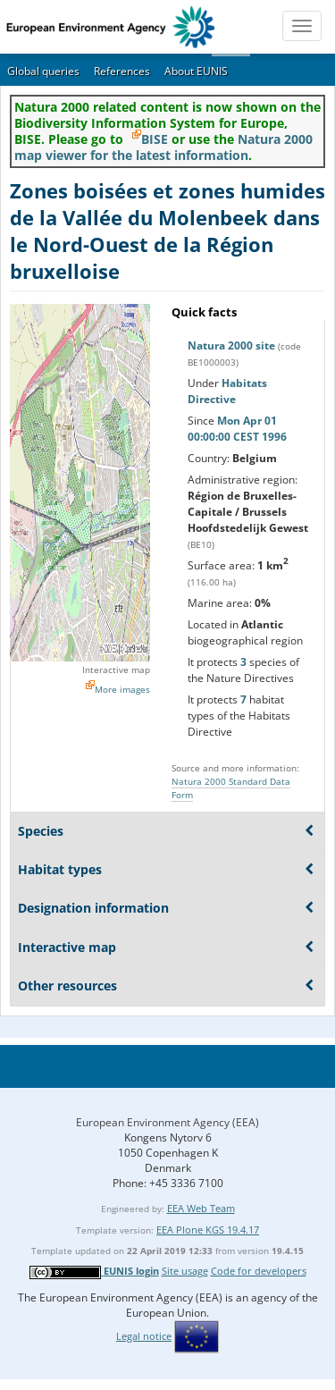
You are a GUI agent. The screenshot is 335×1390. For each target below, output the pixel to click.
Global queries (43, 71)
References (122, 71)
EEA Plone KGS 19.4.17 (207, 1229)
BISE (154, 139)
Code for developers (258, 1270)
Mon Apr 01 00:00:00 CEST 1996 (237, 428)
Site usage (185, 1270)
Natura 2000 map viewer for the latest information (163, 147)
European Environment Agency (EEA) (167, 1122)
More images (122, 689)
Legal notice (144, 1336)
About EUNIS (196, 71)
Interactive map (116, 669)
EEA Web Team (201, 1208)
